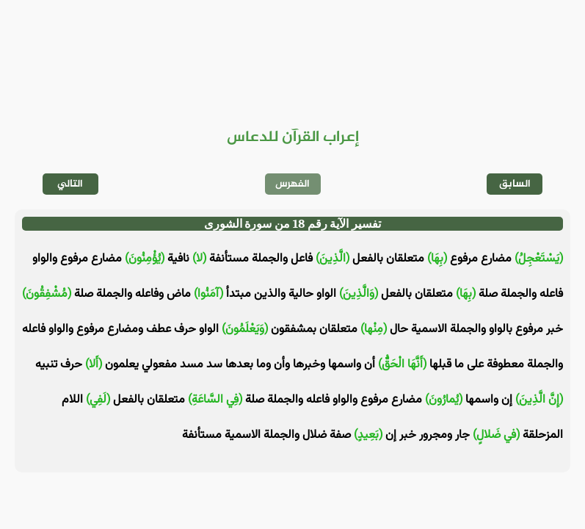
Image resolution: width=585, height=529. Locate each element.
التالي (70, 184)
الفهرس (292, 184)
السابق (515, 184)
